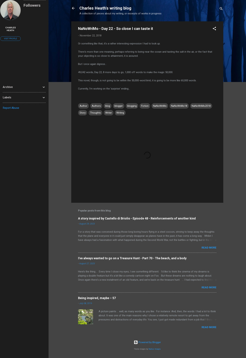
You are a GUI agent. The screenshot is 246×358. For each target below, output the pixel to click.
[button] (214, 29)
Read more (209, 247)
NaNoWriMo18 (179, 105)
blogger (118, 105)
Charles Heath (10, 29)
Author (83, 105)
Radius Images (155, 349)
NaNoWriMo (160, 105)
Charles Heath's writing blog (105, 8)
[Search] (221, 9)
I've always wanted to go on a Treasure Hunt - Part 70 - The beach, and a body (132, 258)
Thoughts (95, 112)
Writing (120, 112)
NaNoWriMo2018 (201, 105)
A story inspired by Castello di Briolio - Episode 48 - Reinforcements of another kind (137, 218)
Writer (108, 112)
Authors (96, 105)
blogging (132, 105)
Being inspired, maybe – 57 (97, 298)
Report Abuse (11, 107)
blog (107, 105)
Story (83, 112)
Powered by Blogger (147, 342)
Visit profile (10, 38)
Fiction (145, 105)
